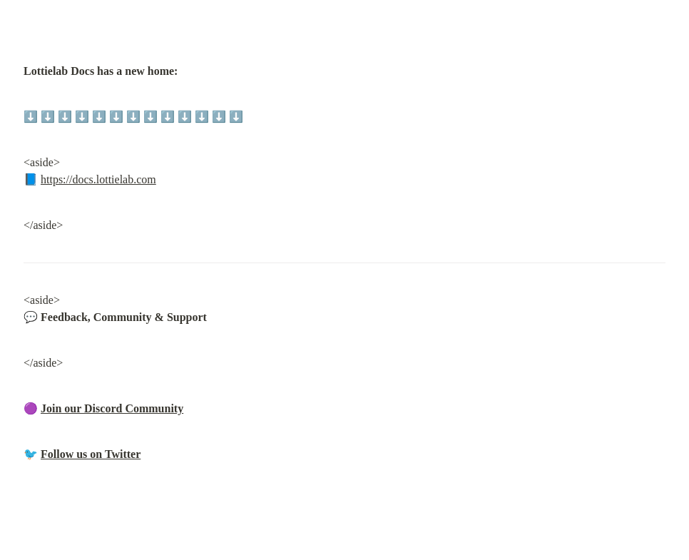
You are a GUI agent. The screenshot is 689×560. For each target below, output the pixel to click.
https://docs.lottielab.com (98, 179)
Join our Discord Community (112, 408)
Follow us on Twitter (91, 454)
